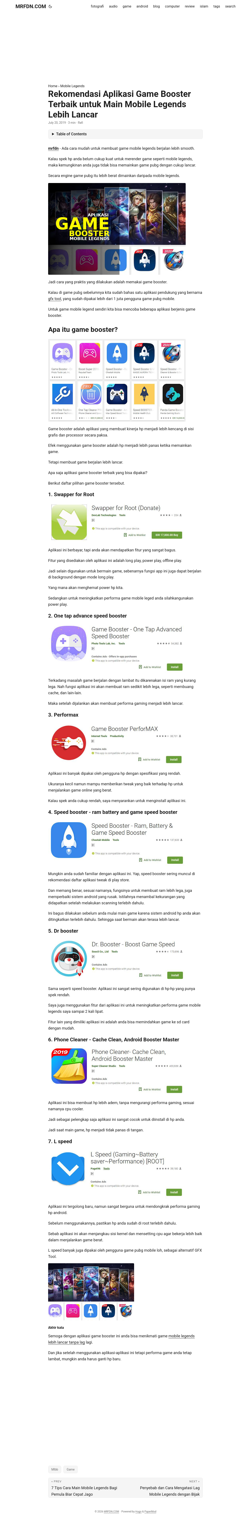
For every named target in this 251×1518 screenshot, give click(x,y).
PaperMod (150, 1511)
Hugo (138, 1511)
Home (52, 86)
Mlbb (54, 1469)
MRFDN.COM (30, 6)
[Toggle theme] (50, 6)
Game (71, 1469)
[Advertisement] (125, 48)
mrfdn (53, 148)
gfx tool (54, 298)
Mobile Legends (72, 86)
